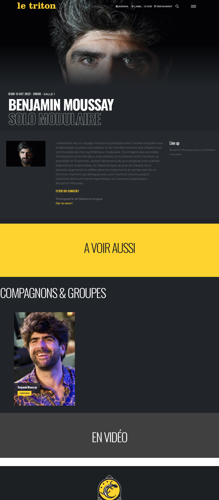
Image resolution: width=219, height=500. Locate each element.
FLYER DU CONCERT (67, 191)
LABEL (137, 6)
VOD (148, 6)
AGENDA (122, 6)
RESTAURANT (163, 6)
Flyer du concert (64, 203)
